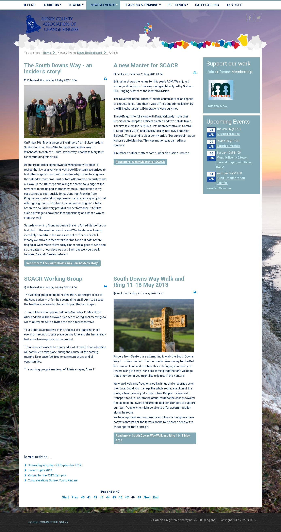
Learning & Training (141, 5)
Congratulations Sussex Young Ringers (52, 480)
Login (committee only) (48, 522)
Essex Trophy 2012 (39, 470)
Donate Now (216, 106)
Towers (74, 5)
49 (139, 497)
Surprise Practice (228, 145)
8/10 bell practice (228, 133)
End (156, 497)
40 (83, 497)
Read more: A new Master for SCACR (140, 161)
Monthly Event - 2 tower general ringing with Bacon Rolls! (234, 162)
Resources (177, 5)
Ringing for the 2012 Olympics (46, 475)
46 (120, 497)
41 (89, 497)
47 (127, 497)
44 (108, 497)
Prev (74, 497)
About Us (51, 5)
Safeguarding (207, 5)
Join (210, 72)
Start (65, 497)
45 (114, 497)
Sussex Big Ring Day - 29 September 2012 (54, 465)
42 (95, 497)
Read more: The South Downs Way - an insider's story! (62, 263)
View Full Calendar (218, 188)
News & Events (102, 5)
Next (147, 497)
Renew (225, 72)
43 (101, 497)
